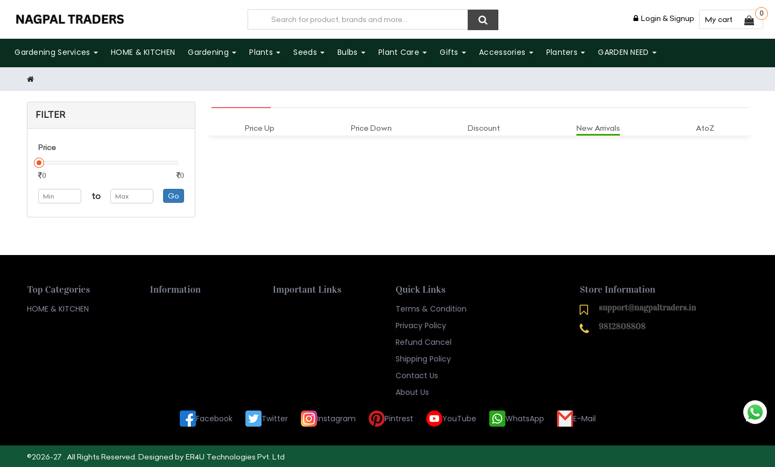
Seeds (309, 52)
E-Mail (576, 417)
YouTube (451, 417)
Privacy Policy (421, 324)
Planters (565, 52)
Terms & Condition (431, 307)
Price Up (259, 127)
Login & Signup (663, 18)
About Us (412, 391)
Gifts (453, 52)
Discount (484, 127)
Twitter (266, 417)
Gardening (212, 52)
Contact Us (417, 374)
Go (173, 195)
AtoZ (705, 127)
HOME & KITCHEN (143, 52)
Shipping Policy (423, 357)
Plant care (402, 52)
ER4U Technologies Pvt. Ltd (235, 456)
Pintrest (391, 417)
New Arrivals (598, 127)
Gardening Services (56, 52)
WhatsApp (516, 417)
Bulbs (351, 52)
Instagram (328, 417)
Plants (264, 52)
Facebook (206, 417)
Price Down (371, 127)
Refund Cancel (424, 341)
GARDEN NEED (627, 52)
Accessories (506, 52)
